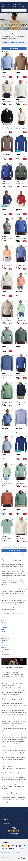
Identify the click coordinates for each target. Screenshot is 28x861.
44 (19, 554)
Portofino (4, 640)
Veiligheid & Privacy (12, 854)
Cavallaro (4, 627)
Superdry (4, 647)
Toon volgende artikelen (14, 550)
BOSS (3, 631)
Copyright (13, 852)
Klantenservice (7, 816)
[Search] (14, 10)
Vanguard (4, 651)
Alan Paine (4, 620)
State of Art (5, 645)
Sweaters (6, 42)
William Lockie (5, 654)
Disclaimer (18, 852)
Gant (3, 629)
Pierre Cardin (5, 636)
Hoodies (14, 42)
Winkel (4, 820)
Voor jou (5, 823)
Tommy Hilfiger (5, 649)
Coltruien (22, 42)
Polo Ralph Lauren (6, 638)
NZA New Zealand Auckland (8, 634)
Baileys (4, 622)
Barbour (4, 625)
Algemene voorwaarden (5, 852)
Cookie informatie (4, 854)
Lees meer (22, 38)
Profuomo (4, 643)
